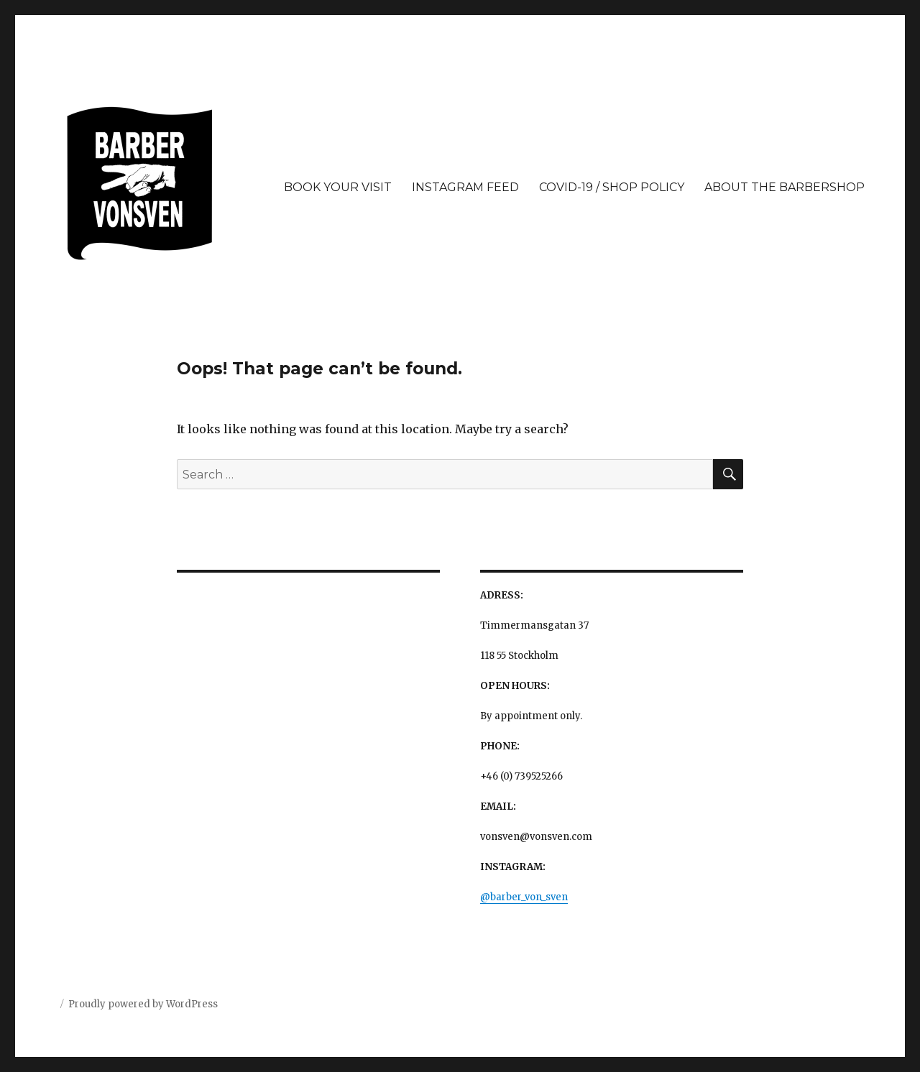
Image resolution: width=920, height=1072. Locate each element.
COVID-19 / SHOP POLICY (611, 187)
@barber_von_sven (524, 897)
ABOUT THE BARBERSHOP (784, 187)
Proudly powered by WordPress (143, 1004)
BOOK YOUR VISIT (338, 187)
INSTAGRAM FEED (465, 187)
